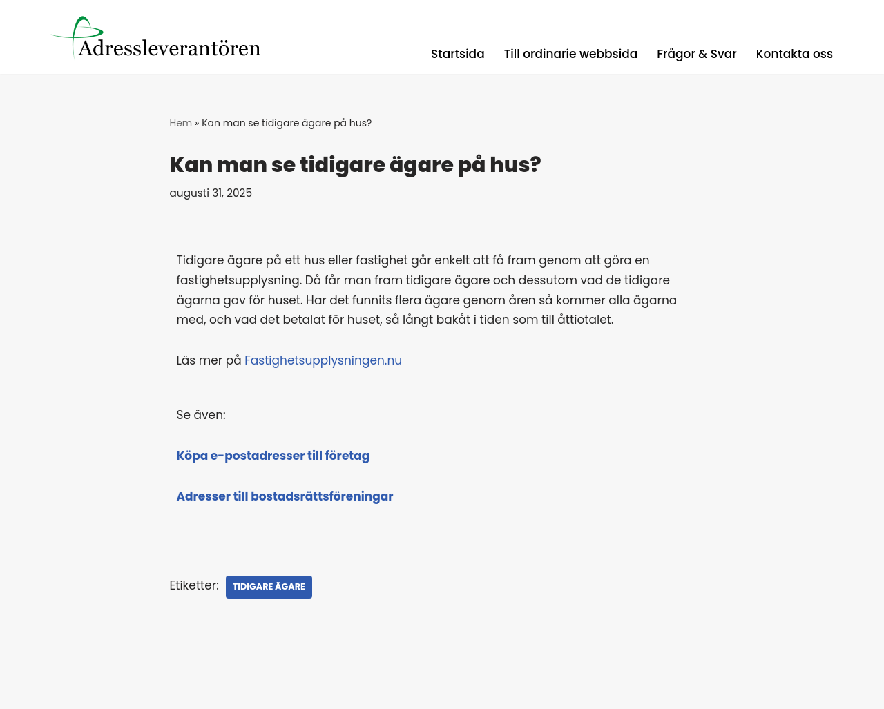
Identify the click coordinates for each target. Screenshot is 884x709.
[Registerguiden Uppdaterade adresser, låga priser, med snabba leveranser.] (165, 36)
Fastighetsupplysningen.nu (323, 360)
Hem (181, 123)
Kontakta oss (794, 54)
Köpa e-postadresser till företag (273, 455)
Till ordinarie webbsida (571, 54)
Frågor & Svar (697, 54)
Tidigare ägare (269, 586)
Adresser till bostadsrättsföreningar (285, 496)
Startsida (458, 54)
